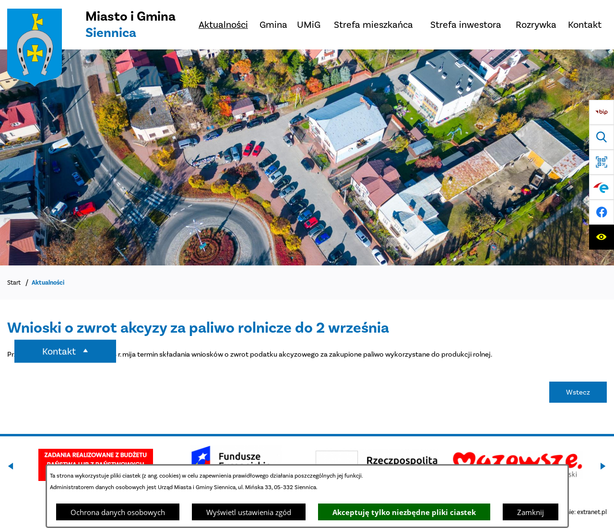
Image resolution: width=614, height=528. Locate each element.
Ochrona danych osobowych (118, 512)
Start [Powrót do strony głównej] (14, 282)
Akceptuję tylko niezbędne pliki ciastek (404, 512)
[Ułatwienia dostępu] (601, 237)
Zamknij (530, 512)
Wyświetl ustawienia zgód (248, 512)
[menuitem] (223, 25)
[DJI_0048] (307, 157)
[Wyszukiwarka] (601, 137)
